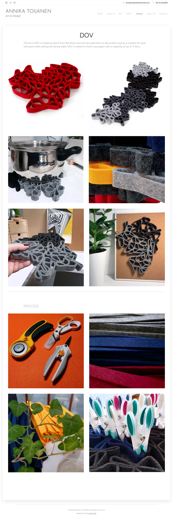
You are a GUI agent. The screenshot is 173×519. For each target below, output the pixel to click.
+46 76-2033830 (161, 2)
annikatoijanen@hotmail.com (138, 2)
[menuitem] (92, 13)
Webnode (92, 513)
